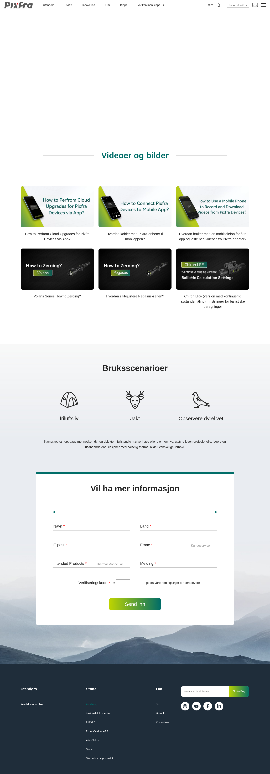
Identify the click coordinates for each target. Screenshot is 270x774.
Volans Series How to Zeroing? (57, 296)
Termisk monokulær (31, 705)
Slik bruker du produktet (99, 758)
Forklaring (91, 705)
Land (145, 526)
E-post (60, 545)
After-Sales (92, 741)
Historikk (161, 714)
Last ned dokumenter (97, 714)
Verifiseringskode (94, 583)
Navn (59, 526)
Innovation (89, 5)
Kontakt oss (163, 723)
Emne (146, 545)
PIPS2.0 (90, 723)
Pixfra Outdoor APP (96, 732)
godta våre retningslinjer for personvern (173, 583)
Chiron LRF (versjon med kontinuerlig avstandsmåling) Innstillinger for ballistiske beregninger (213, 301)
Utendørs (49, 5)
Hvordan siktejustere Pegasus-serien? (135, 296)
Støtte (69, 5)
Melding (148, 563)
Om (108, 5)
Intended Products (70, 563)
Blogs (124, 5)
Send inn (135, 604)
